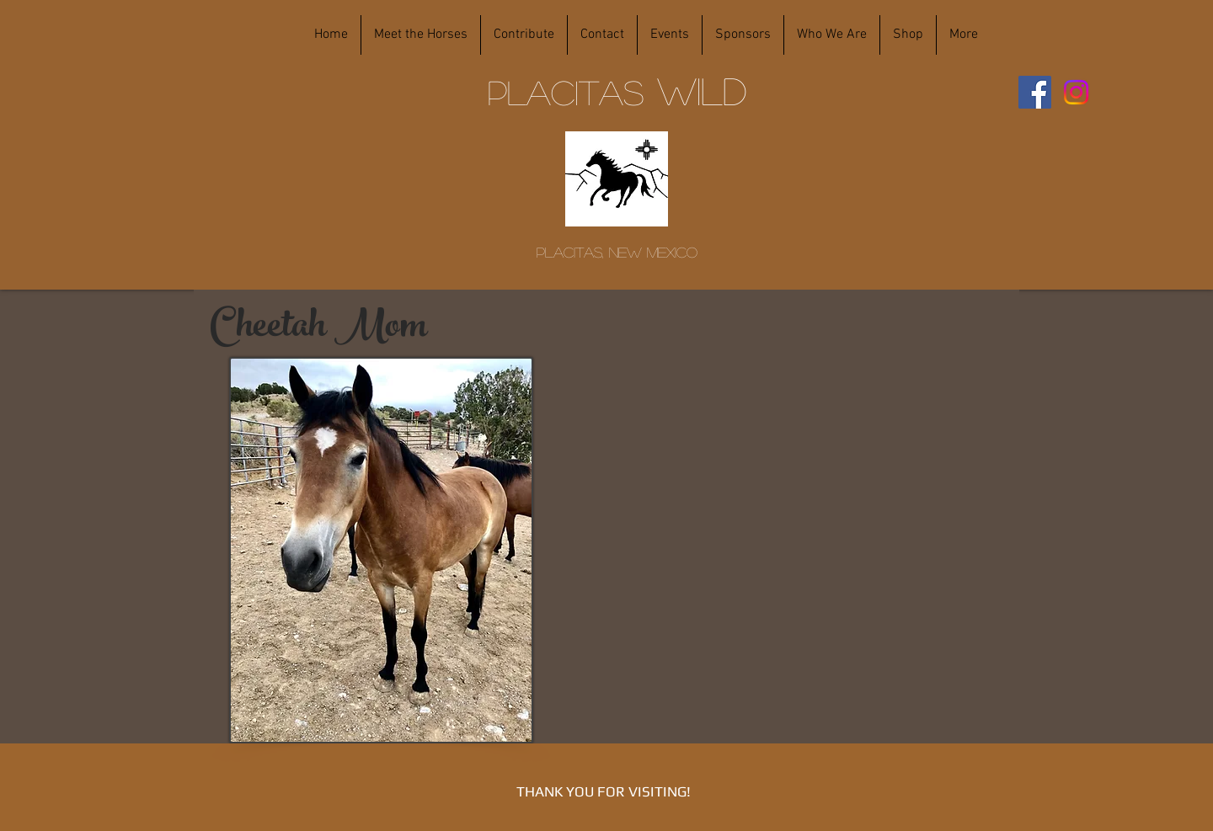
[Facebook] (1034, 92)
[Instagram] (1076, 92)
